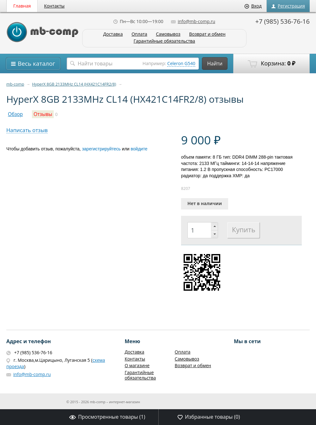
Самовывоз (168, 34)
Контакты (54, 6)
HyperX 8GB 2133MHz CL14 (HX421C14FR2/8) (74, 84)
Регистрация (288, 6)
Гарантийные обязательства (164, 41)
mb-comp (15, 84)
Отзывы (42, 114)
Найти (214, 63)
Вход (253, 6)
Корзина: (271, 63)
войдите (139, 148)
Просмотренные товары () (107, 416)
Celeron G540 (181, 63)
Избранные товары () (209, 416)
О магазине (137, 365)
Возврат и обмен (207, 34)
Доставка (113, 34)
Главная (22, 6)
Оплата (139, 34)
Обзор (15, 114)
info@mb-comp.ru (193, 21)
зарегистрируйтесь (101, 148)
